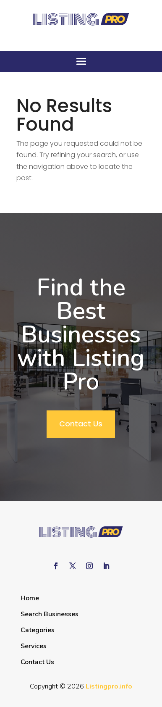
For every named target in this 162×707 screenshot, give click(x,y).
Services (34, 646)
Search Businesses (49, 614)
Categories (38, 630)
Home (30, 598)
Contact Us (80, 423)
